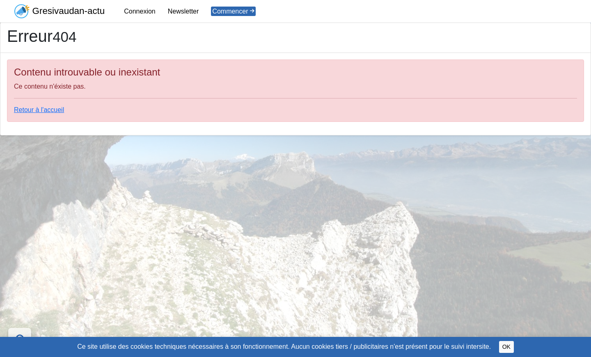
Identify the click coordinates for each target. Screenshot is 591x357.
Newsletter (183, 11)
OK (506, 346)
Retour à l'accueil (39, 109)
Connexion (140, 11)
